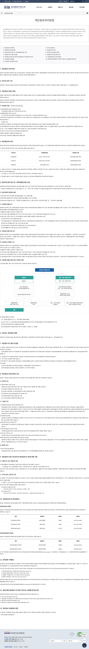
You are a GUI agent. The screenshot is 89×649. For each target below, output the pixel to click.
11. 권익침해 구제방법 (8, 59)
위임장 (29, 326)
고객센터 (21, 647)
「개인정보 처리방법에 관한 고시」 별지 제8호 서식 (12, 188)
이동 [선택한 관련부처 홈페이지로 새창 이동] (64, 640)
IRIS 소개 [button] (39, 7)
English (26, 1)
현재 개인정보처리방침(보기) (8, 614)
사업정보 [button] (50, 7)
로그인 (60, 1)
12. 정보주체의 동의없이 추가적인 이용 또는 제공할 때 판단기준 (61, 59)
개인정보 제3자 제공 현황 (17, 106)
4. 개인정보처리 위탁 (51, 50)
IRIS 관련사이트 (17, 1)
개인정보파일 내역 (73, 85)
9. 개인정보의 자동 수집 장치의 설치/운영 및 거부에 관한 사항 (18, 57)
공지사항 (15, 647)
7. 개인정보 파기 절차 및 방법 (10, 54)
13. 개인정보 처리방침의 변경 (10, 61)
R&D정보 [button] (82, 7)
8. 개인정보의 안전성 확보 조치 (53, 54)
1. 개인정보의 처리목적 (8, 48)
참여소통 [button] (71, 7)
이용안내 (26, 647)
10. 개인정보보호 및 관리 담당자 (53, 57)
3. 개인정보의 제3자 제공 (9, 50)
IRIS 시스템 (7, 1)
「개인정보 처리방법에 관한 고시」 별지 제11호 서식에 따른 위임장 (31, 200)
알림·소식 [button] (60, 7)
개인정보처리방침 (8, 13)
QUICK (84, 640)
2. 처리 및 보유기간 (50, 48)
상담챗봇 (84, 636)
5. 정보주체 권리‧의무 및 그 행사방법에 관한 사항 (15, 52)
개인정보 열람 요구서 (9, 319)
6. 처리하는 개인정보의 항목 (52, 52)
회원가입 (66, 1)
